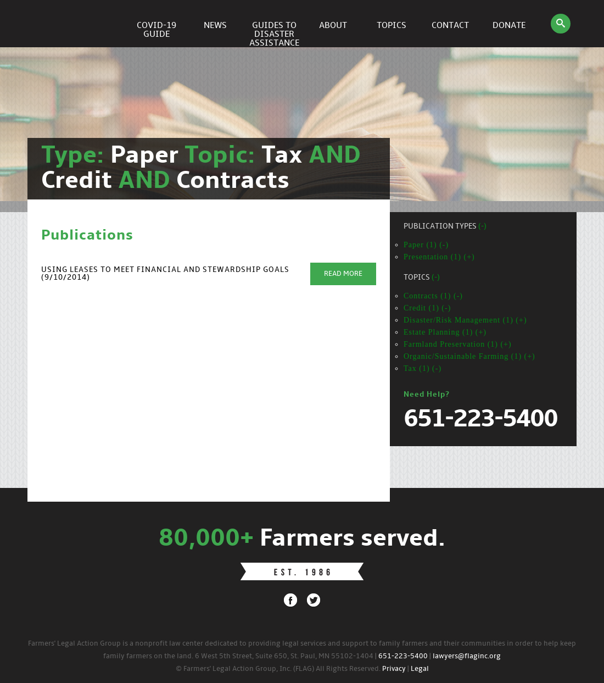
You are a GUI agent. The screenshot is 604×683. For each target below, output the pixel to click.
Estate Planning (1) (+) (445, 332)
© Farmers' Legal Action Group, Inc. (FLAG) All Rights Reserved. (278, 669)
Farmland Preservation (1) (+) (458, 344)
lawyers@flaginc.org (467, 656)
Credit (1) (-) (427, 308)
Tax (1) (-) (422, 368)
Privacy (394, 669)
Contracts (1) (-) (433, 296)
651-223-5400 (403, 656)
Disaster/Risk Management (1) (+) (465, 320)
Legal (420, 669)
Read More (343, 273)
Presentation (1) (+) (439, 257)
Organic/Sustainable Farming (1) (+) (469, 356)
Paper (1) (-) (426, 245)
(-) (482, 227)
